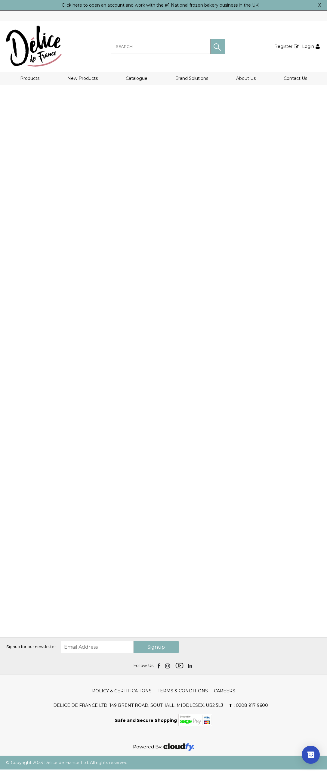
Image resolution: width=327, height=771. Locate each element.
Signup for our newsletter (31, 648)
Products (29, 78)
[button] (217, 46)
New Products (82, 78)
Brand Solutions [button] (191, 78)
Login (308, 46)
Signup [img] (156, 648)
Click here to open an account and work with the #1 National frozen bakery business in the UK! (160, 5)
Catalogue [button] (136, 78)
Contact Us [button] (295, 78)
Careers (224, 692)
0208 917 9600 (248, 707)
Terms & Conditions (183, 692)
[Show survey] (311, 755)
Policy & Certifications (122, 692)
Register (283, 46)
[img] (159, 667)
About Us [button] (246, 78)
